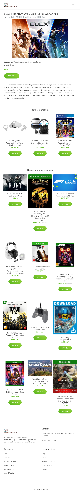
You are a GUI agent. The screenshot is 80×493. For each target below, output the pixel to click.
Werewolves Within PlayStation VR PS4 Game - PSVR (65, 143)
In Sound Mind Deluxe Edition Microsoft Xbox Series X (15, 392)
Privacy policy (47, 465)
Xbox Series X (37, 62)
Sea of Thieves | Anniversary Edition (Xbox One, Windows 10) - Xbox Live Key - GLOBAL (40, 216)
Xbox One (27, 62)
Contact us (45, 458)
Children (7, 458)
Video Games (18, 62)
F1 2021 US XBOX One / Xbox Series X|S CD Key (65, 195)
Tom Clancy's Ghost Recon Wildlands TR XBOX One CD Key (40, 381)
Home (6, 17)
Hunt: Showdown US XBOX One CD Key (15, 195)
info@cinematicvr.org (49, 440)
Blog (43, 454)
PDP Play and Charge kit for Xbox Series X (40, 328)
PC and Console (10, 461)
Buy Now (11, 76)
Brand (6, 454)
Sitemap (45, 469)
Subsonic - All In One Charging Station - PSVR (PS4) (40, 143)
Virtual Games (9, 469)
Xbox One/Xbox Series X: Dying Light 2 (40, 268)
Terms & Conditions (49, 461)
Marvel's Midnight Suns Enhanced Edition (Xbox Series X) (15, 335)
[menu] (73, 4)
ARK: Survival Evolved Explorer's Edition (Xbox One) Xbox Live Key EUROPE (65, 399)
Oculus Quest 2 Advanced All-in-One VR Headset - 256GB (15, 143)
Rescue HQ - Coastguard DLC (65, 339)
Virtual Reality (9, 473)
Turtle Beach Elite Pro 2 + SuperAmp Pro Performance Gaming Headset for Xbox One (15, 270)
